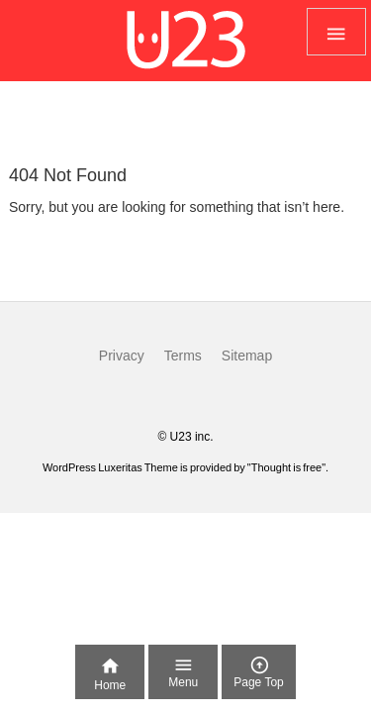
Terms (183, 355)
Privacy (121, 355)
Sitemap (247, 355)
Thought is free (286, 467)
